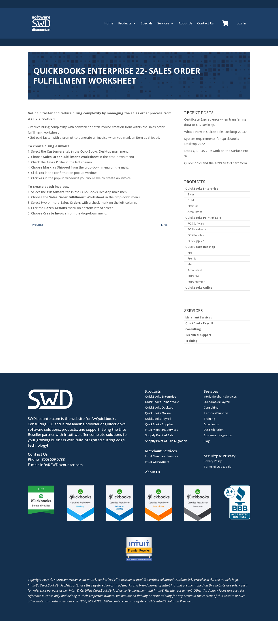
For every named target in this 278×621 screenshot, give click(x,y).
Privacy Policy (213, 461)
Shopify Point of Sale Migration (166, 441)
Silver (191, 194)
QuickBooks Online (198, 288)
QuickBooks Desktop (200, 247)
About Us (185, 23)
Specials (146, 23)
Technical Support (198, 335)
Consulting (193, 329)
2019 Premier (196, 282)
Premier (193, 258)
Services (163, 23)
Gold (191, 200)
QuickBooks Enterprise (201, 188)
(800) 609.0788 (53, 459)
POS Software (196, 223)
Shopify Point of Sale (159, 435)
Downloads (211, 424)
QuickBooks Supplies (159, 424)
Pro (190, 253)
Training (191, 341)
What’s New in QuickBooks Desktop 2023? (215, 132)
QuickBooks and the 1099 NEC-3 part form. (216, 163)
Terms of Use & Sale (217, 467)
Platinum (193, 206)
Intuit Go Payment (157, 462)
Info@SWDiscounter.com (61, 464)
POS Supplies (196, 241)
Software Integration (218, 435)
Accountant (195, 212)
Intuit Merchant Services (161, 430)
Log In (241, 23)
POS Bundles (196, 235)
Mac (190, 264)
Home (108, 23)
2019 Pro (193, 276)
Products (124, 23)
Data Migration (214, 430)
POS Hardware (197, 229)
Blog (207, 441)
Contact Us (205, 23)
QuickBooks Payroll (199, 323)
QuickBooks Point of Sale (203, 218)
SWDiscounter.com (66, 580)
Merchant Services (198, 317)
